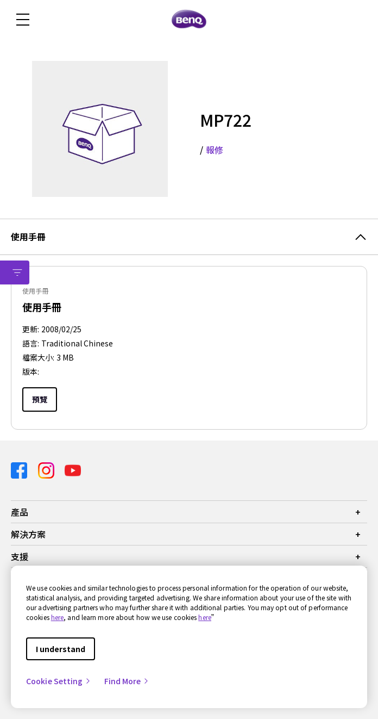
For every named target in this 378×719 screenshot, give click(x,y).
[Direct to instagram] (47, 469)
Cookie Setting (58, 680)
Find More (127, 680)
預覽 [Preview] (39, 399)
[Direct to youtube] (73, 469)
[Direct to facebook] (20, 469)
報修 (214, 149)
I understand (60, 648)
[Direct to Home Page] (189, 20)
